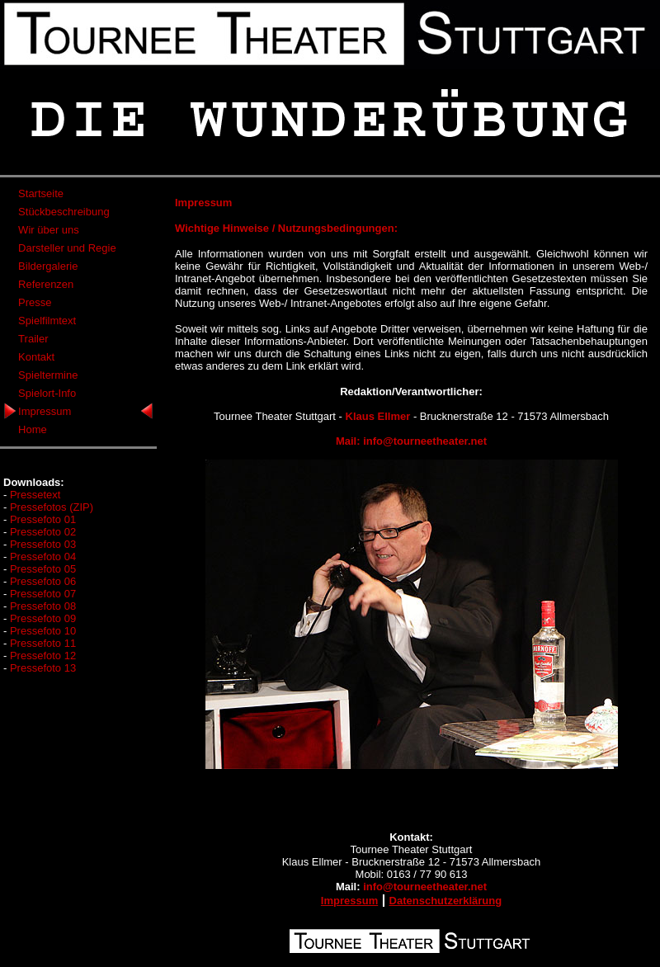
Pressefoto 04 (43, 556)
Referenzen (45, 284)
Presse (34, 302)
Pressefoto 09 (43, 618)
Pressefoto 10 (43, 631)
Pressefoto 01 (43, 519)
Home (32, 429)
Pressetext (35, 494)
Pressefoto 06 (43, 581)
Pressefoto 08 (43, 606)
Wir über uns (48, 230)
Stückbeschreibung (64, 211)
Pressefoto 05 (43, 569)
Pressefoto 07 (43, 593)
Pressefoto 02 (43, 532)
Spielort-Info (47, 393)
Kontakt (36, 357)
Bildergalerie (48, 266)
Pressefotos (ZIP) (51, 507)
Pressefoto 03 (43, 544)
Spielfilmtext (47, 320)
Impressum (44, 411)
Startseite (41, 193)
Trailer (33, 339)
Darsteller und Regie (67, 248)
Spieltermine (48, 375)
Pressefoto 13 (43, 668)
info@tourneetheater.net (425, 441)
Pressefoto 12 (43, 655)
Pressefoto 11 (43, 643)
